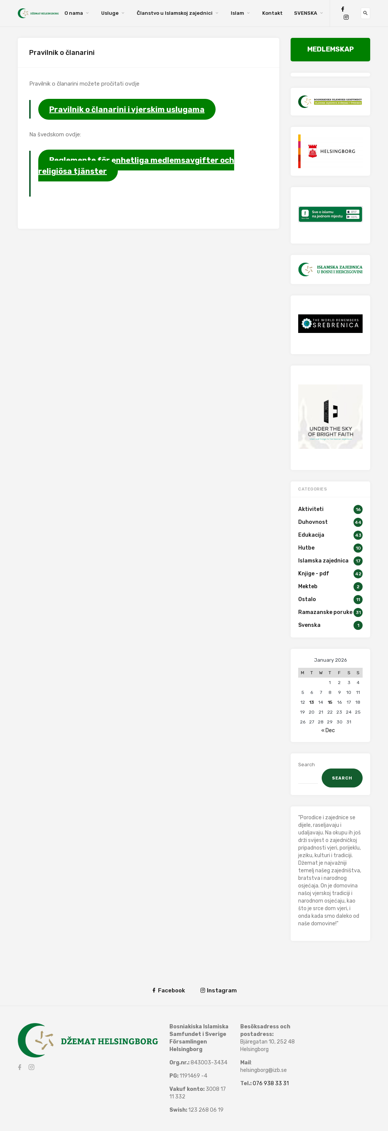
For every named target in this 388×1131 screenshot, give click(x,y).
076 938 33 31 (271, 1083)
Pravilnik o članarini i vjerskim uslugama (127, 109)
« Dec (328, 730)
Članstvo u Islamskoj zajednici (175, 13)
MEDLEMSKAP (330, 49)
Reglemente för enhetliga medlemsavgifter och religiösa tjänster (136, 165)
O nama (73, 13)
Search (306, 764)
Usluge (110, 13)
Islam (237, 13)
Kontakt (272, 13)
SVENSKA (305, 13)
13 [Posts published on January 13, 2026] (311, 702)
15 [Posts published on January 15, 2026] (330, 702)
